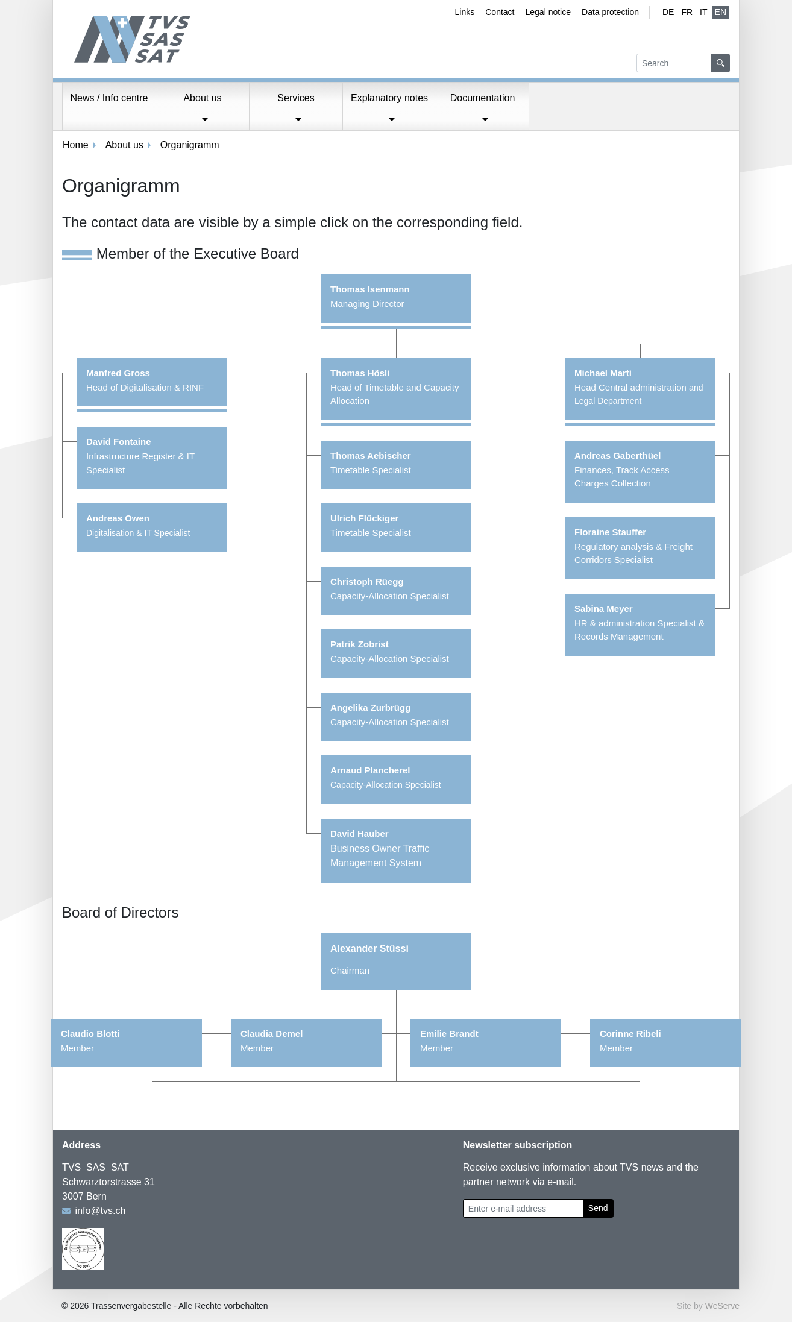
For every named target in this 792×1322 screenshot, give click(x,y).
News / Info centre (109, 98)
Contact (499, 12)
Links (465, 12)
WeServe (722, 1306)
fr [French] (687, 12)
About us (124, 145)
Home (76, 145)
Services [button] (295, 98)
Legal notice (548, 12)
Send (598, 1208)
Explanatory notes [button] (389, 98)
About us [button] (202, 98)
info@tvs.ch (100, 1211)
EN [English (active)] (720, 12)
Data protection (610, 12)
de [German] (668, 12)
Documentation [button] (482, 98)
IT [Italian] (703, 12)
